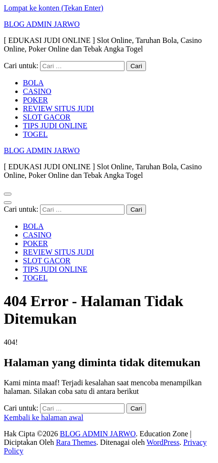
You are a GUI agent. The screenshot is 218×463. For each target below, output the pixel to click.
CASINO (37, 91)
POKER (35, 100)
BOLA (33, 83)
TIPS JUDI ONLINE (55, 126)
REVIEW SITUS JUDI (58, 108)
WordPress (162, 442)
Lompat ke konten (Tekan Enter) (54, 8)
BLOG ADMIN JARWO (42, 24)
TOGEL (35, 134)
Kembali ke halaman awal (43, 417)
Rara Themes (76, 442)
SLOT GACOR (47, 117)
